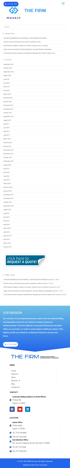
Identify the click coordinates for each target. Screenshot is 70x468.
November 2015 (8, 198)
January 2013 (7, 247)
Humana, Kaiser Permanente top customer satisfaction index (22, 42)
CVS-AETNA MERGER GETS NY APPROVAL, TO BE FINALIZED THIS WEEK (25, 38)
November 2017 (8, 109)
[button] (63, 3)
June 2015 (6, 217)
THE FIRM (35, 10)
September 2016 (8, 161)
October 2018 (7, 68)
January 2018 (7, 101)
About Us (14, 374)
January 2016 (7, 191)
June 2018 (6, 83)
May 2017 (6, 131)
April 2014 (6, 232)
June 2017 (6, 128)
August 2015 (7, 209)
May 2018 (6, 87)
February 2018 (7, 98)
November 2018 (8, 64)
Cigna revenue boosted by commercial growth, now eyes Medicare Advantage (27, 49)
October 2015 (7, 202)
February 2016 (7, 187)
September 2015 (8, 206)
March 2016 (7, 183)
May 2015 (6, 221)
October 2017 (7, 113)
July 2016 (6, 169)
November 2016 (8, 154)
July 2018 (6, 79)
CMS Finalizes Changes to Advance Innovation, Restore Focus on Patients (25, 45)
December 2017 (8, 105)
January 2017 (7, 146)
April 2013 (6, 239)
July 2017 (6, 124)
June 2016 (6, 172)
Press (13, 377)
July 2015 (6, 213)
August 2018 (7, 75)
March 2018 (7, 94)
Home (13, 371)
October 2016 (7, 157)
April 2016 (6, 180)
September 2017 (8, 116)
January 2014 (7, 236)
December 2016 (8, 150)
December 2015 (8, 195)
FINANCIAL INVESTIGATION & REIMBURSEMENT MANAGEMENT (35, 14)
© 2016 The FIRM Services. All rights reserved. (35, 461)
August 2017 (7, 120)
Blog (13, 384)
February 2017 (7, 142)
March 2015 (7, 228)
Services (15, 380)
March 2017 (7, 139)
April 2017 (6, 135)
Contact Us (15, 387)
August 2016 (7, 165)
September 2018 (8, 72)
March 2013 (7, 243)
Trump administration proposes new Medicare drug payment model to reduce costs (29, 53)
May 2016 (6, 176)
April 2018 (6, 90)
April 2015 (6, 224)
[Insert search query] (34, 27)
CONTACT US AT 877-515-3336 (35, 465)
